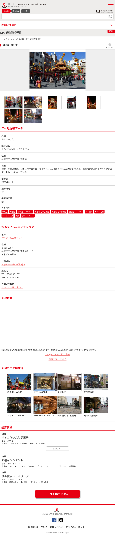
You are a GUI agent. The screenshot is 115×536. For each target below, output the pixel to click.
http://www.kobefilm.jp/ (13, 264)
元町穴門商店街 (96, 406)
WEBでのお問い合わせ (12, 287)
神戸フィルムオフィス (11, 237)
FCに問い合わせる (59, 493)
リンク (44, 527)
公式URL (57, 448)
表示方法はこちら (57, 359)
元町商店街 (96, 383)
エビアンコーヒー (19, 406)
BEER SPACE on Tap (46, 406)
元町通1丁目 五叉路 (69, 406)
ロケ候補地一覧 (21, 39)
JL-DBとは (33, 527)
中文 (25, 11)
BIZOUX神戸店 (46, 383)
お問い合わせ (56, 527)
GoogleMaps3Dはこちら (57, 354)
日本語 (6, 11)
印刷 (111, 31)
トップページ (6, 39)
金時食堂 (69, 383)
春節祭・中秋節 (19, 383)
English (16, 11)
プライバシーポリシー (76, 527)
